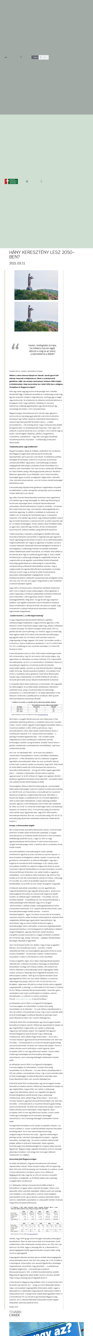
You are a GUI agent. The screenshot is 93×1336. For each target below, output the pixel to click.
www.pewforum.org (23, 999)
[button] (21, 56)
